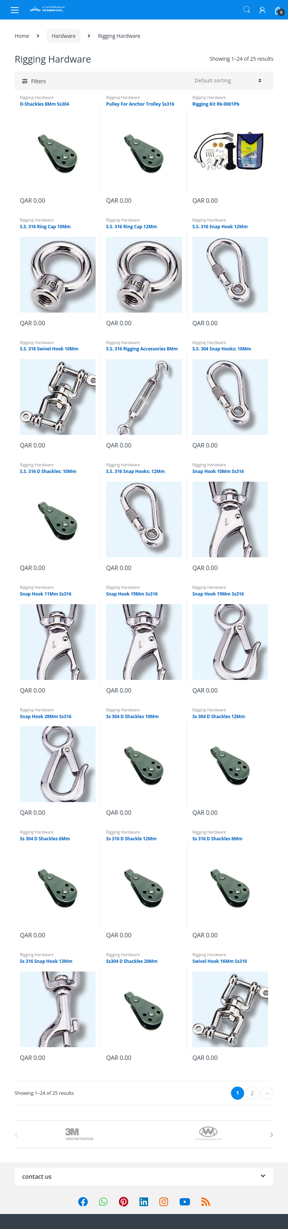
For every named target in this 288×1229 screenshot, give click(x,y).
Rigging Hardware (37, 97)
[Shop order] (227, 81)
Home (22, 35)
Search (247, 10)
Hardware (63, 35)
